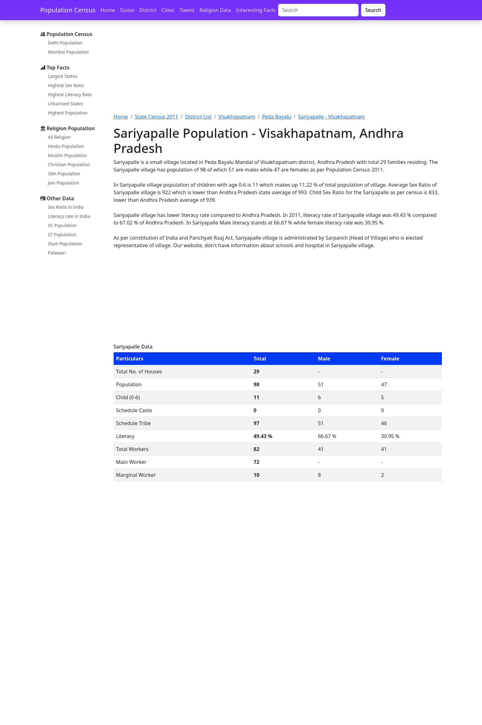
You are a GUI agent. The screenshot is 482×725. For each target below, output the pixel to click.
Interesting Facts (256, 10)
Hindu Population (66, 146)
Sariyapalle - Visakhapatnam (331, 116)
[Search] (318, 10)
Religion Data (215, 10)
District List (198, 116)
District (148, 10)
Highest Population (68, 113)
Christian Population (69, 164)
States (127, 10)
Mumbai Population (68, 52)
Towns (186, 10)
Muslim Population (67, 155)
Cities (168, 10)
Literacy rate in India (69, 216)
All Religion (59, 137)
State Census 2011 (156, 116)
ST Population (62, 234)
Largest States (62, 76)
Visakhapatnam (236, 116)
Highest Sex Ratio (66, 85)
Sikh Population (64, 174)
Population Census (68, 10)
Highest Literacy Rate (70, 94)
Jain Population (63, 183)
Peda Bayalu (276, 116)
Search (373, 10)
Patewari (57, 253)
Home (108, 10)
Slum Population (65, 244)
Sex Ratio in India (66, 207)
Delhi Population (65, 43)
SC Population (62, 225)
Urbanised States (65, 104)
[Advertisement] (278, 70)
